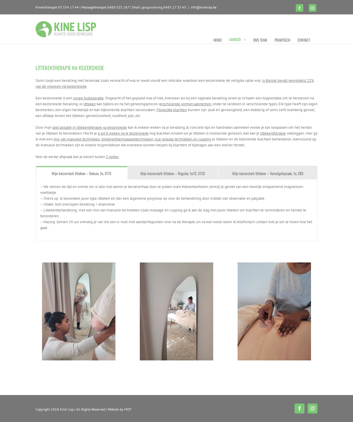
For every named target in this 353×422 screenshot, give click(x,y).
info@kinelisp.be (203, 7)
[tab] (81, 172)
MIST (128, 409)
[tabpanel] (176, 210)
